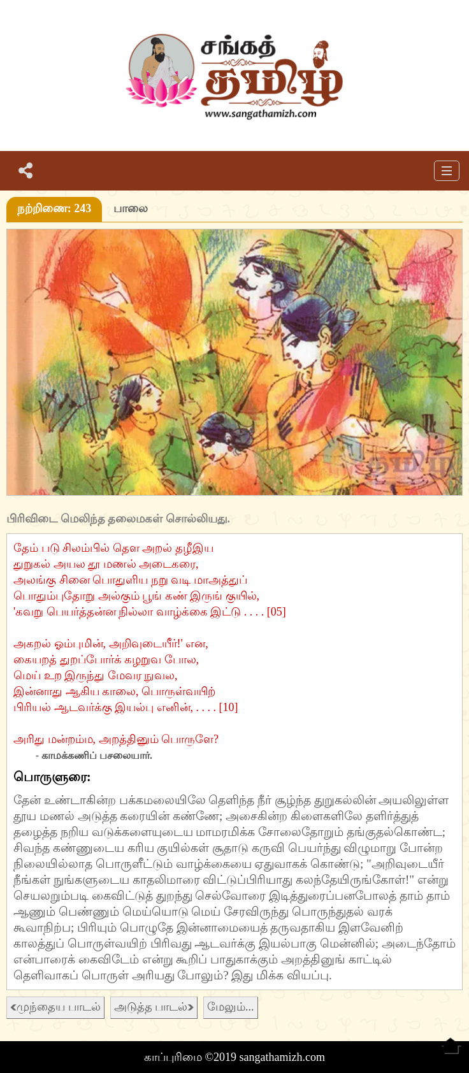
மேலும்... (230, 1006)
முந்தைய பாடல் (55, 1006)
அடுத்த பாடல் (154, 1006)
